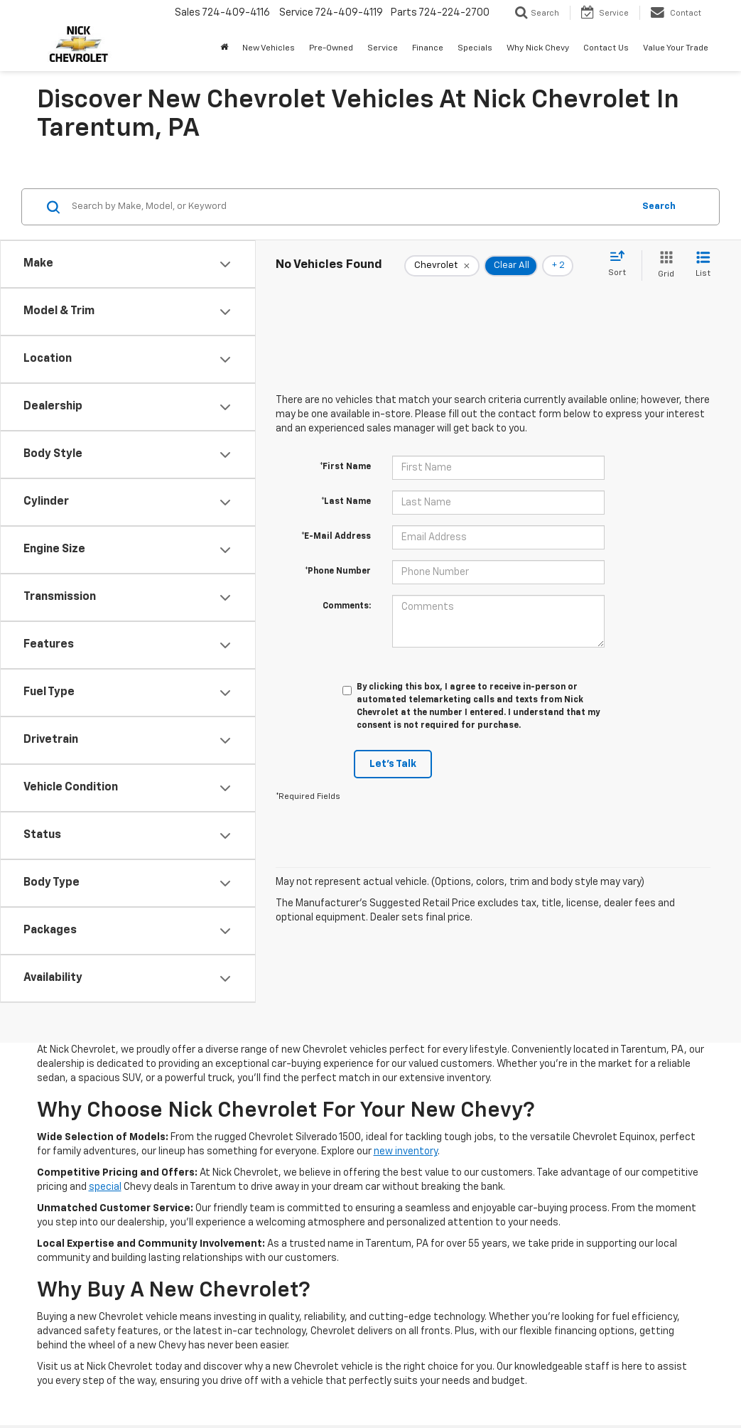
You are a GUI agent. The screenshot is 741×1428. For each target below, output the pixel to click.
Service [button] (382, 48)
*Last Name (346, 502)
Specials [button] (475, 48)
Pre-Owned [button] (331, 48)
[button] (224, 48)
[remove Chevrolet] (442, 266)
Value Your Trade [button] (675, 48)
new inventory (406, 1151)
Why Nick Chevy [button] (538, 48)
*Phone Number (338, 571)
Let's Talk (392, 764)
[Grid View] (663, 265)
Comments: (347, 606)
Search (659, 206)
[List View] (703, 265)
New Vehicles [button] (268, 48)
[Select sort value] (621, 264)
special (105, 1187)
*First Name (345, 467)
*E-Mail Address (336, 536)
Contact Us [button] (606, 48)
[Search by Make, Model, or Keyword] (350, 207)
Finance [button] (427, 48)
